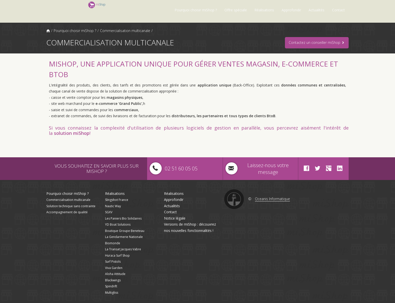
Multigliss (111, 292)
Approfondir (291, 10)
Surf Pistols (113, 261)
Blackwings (113, 280)
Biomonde (112, 243)
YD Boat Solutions (117, 224)
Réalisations (264, 10)
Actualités (316, 10)
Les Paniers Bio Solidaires (123, 218)
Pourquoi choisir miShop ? (196, 10)
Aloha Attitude (115, 274)
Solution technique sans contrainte (70, 206)
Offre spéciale (235, 10)
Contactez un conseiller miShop (317, 42)
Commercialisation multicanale (125, 30)
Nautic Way (113, 206)
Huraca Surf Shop (117, 255)
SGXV (108, 212)
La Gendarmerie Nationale (124, 237)
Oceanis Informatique (272, 198)
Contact (338, 10)
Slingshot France (116, 200)
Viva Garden (113, 268)
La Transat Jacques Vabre (123, 249)
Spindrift (111, 286)
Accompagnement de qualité (67, 212)
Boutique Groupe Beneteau (124, 231)
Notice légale (174, 218)
